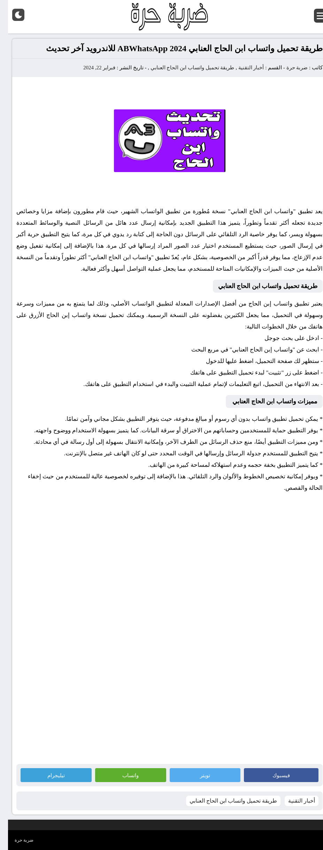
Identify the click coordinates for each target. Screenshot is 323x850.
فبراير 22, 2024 (91, 67)
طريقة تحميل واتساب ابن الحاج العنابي (184, 67)
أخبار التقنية (243, 67)
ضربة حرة (288, 67)
